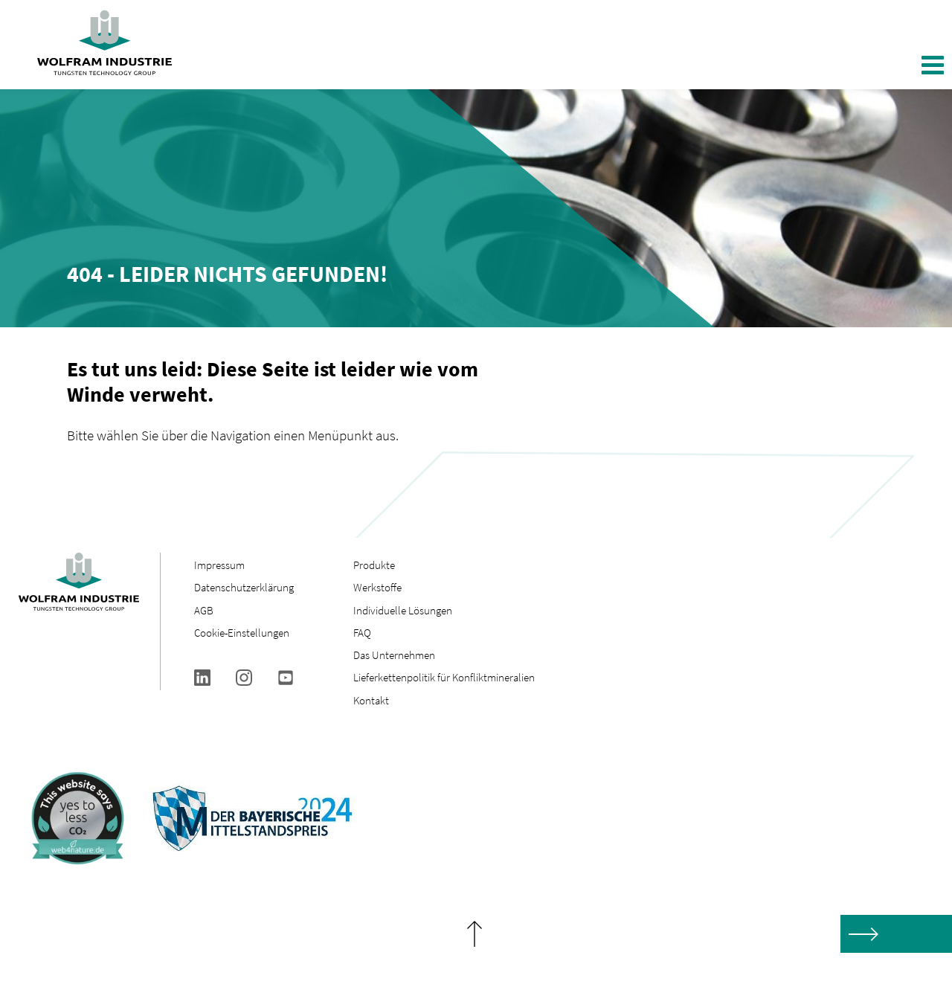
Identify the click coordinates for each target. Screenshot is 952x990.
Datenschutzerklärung (244, 587)
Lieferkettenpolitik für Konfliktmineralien (445, 677)
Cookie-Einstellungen (241, 633)
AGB (203, 610)
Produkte (374, 565)
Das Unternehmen (394, 655)
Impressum (219, 565)
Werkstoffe (377, 587)
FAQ (362, 633)
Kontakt (371, 700)
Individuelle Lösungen (402, 610)
